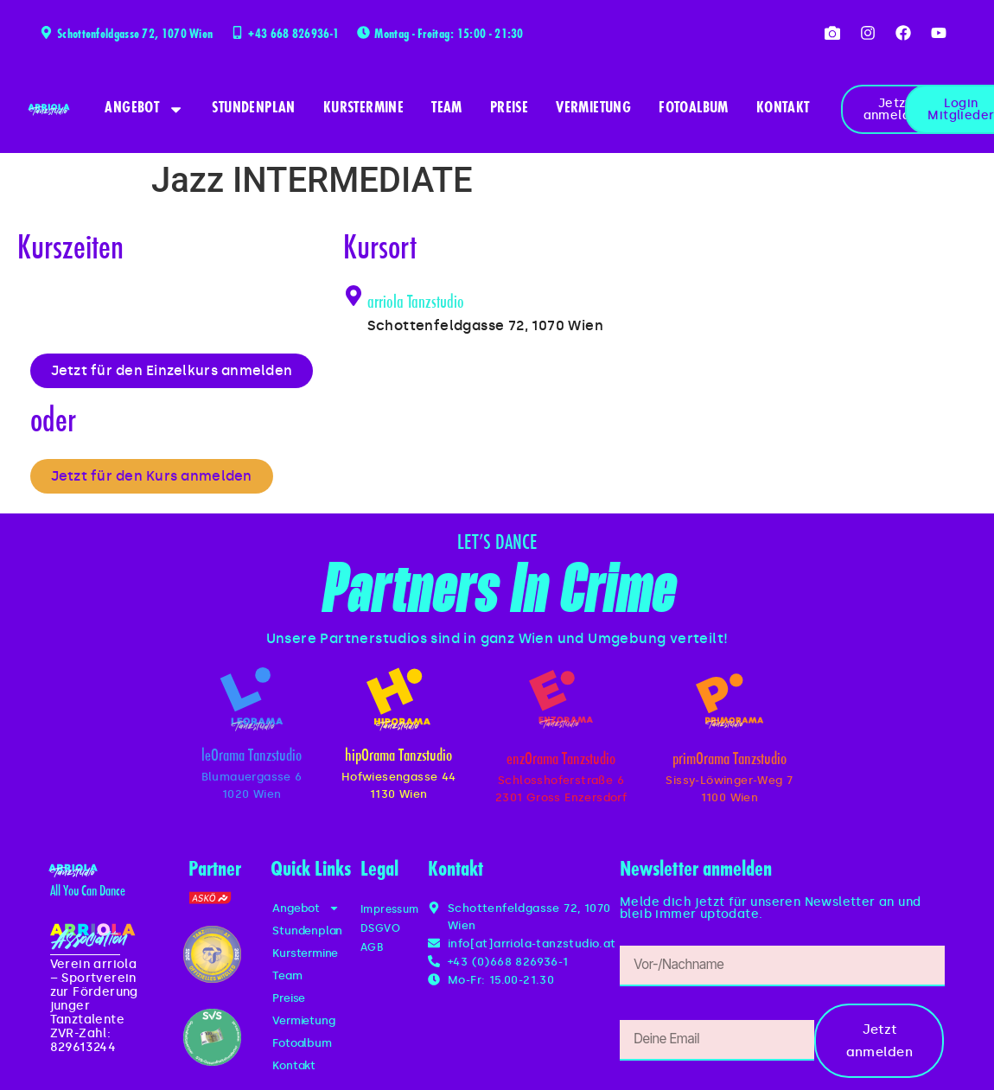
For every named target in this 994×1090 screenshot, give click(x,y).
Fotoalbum (694, 109)
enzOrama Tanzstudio (561, 764)
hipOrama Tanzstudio (398, 761)
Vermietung (593, 109)
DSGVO (382, 932)
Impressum (393, 913)
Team (446, 109)
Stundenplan (253, 109)
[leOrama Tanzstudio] (251, 701)
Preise (509, 109)
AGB (372, 951)
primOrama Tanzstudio (729, 764)
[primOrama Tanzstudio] (729, 703)
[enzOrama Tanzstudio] (561, 701)
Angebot (144, 109)
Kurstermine (363, 109)
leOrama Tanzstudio (251, 761)
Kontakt (783, 109)
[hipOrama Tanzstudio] (398, 701)
